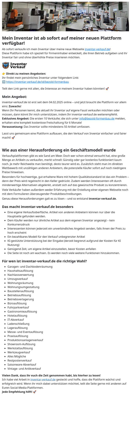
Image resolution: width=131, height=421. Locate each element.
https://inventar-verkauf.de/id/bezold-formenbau (37, 82)
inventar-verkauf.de (97, 49)
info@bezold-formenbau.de (96, 118)
